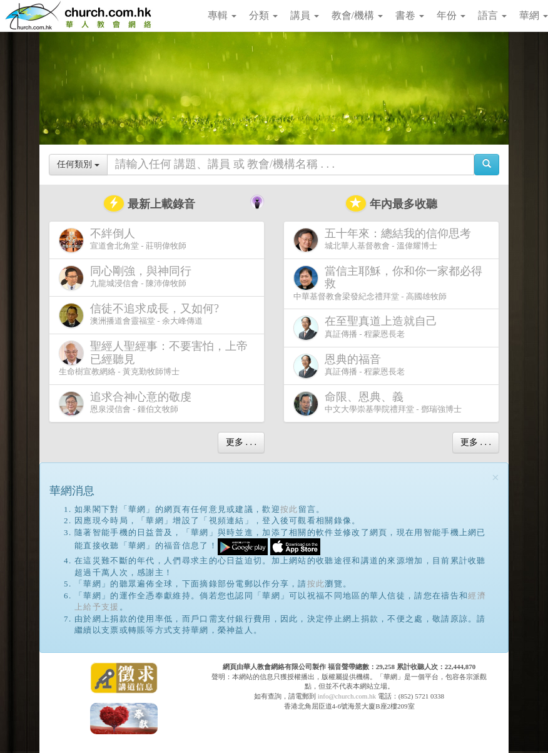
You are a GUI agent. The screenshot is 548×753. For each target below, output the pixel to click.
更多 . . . (241, 442)
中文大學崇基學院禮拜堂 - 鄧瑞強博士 (377, 403)
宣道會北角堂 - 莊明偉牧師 (122, 240)
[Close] (495, 477)
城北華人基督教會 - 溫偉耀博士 (384, 239)
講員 (304, 15)
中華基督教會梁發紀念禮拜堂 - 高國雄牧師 (387, 283)
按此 (289, 509)
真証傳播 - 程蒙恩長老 (367, 328)
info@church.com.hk (347, 696)
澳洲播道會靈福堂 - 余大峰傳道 (141, 315)
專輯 (222, 15)
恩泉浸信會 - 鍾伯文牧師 (127, 403)
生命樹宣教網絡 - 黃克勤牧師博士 (153, 358)
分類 (263, 15)
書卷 (409, 15)
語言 (492, 15)
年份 (451, 15)
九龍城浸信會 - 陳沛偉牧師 (127, 277)
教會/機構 (357, 15)
